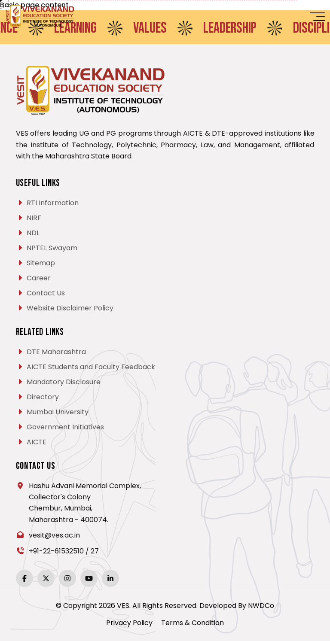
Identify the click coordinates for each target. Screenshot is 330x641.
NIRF (34, 218)
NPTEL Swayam (52, 248)
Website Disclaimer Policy (70, 308)
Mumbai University (58, 412)
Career (39, 278)
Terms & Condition (192, 623)
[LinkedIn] (110, 578)
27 (95, 551)
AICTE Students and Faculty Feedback (91, 367)
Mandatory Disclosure (64, 382)
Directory (43, 397)
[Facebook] (24, 578)
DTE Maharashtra (56, 352)
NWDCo (261, 606)
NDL (33, 233)
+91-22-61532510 (56, 551)
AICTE (36, 442)
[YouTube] (89, 578)
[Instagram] (67, 578)
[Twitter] (46, 578)
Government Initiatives (65, 427)
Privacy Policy (129, 623)
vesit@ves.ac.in (54, 535)
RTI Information (53, 203)
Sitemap (41, 263)
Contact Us (46, 293)
